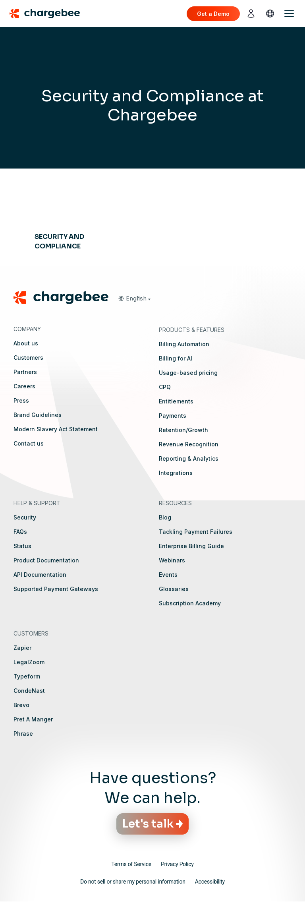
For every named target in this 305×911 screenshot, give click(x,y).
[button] (134, 298)
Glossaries (174, 588)
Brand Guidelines (38, 414)
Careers (24, 386)
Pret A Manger (33, 719)
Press (21, 400)
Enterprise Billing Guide (191, 546)
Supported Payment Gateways (56, 588)
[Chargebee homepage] (50, 13)
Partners (25, 371)
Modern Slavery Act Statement (56, 429)
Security (25, 517)
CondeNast (29, 690)
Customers (28, 357)
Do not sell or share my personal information (132, 881)
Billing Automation (184, 344)
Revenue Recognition (188, 444)
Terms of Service (131, 864)
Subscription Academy (190, 603)
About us (26, 343)
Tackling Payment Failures (195, 531)
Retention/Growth (183, 429)
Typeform (27, 676)
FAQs (20, 531)
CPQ (165, 387)
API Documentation (40, 574)
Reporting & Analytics (188, 458)
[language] (270, 13)
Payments (172, 415)
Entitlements (176, 401)
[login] (251, 13)
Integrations (176, 472)
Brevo (21, 705)
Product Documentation (46, 560)
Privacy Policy (177, 864)
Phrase (23, 733)
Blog (165, 517)
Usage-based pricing (188, 372)
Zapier (22, 647)
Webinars (172, 560)
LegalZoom (29, 662)
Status (22, 546)
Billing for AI (175, 358)
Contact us (29, 443)
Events (168, 574)
